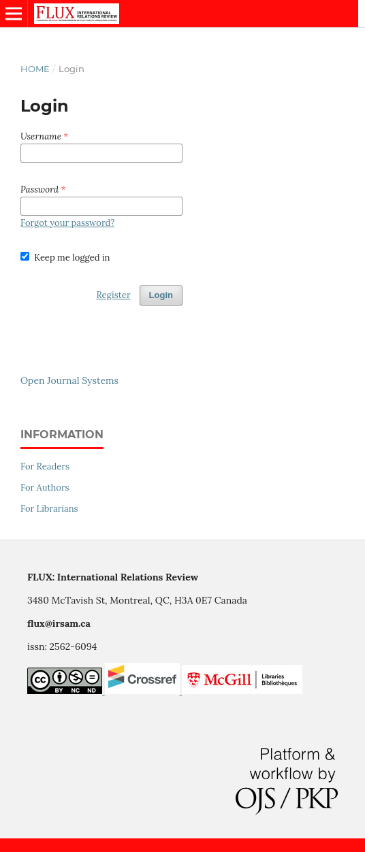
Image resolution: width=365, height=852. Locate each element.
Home (35, 68)
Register (113, 295)
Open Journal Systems (69, 380)
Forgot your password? (67, 223)
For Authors (44, 487)
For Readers (44, 466)
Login (161, 295)
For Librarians (49, 508)
